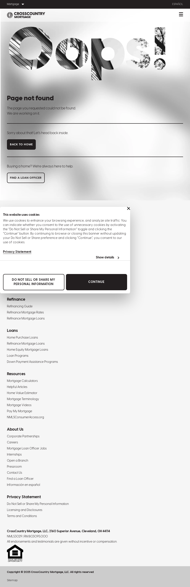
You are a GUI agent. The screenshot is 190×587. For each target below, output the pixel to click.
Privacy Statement (17, 252)
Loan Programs (17, 356)
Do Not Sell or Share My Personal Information (33, 282)
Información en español (23, 485)
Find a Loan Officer (20, 479)
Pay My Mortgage (19, 411)
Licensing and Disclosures (24, 510)
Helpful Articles (17, 387)
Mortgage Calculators (22, 381)
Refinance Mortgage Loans (26, 318)
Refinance (16, 300)
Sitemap (12, 580)
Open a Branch (17, 460)
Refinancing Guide (20, 306)
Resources (16, 374)
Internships (14, 454)
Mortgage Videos (19, 405)
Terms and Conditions (22, 516)
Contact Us (14, 473)
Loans (12, 331)
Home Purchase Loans (22, 337)
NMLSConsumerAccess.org (25, 417)
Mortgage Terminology (23, 399)
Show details (105, 257)
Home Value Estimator (22, 393)
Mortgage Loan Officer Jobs (27, 448)
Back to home (21, 144)
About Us (15, 430)
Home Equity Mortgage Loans (27, 350)
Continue (96, 282)
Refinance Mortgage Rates (25, 312)
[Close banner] (128, 208)
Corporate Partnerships (23, 436)
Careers (12, 442)
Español (177, 4)
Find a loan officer (26, 178)
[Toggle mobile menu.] (181, 15)
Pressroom (14, 467)
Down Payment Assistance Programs (32, 362)
